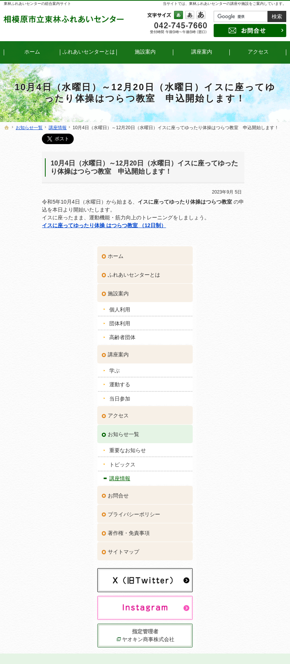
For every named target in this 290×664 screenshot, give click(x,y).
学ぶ (234, 258)
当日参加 (239, 286)
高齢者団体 (242, 225)
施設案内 (238, 181)
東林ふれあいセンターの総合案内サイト (37, 3)
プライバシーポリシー (254, 401)
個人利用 (239, 196)
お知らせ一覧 (243, 322)
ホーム (235, 143)
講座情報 (239, 366)
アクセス (238, 303)
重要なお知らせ (247, 338)
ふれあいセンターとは (254, 162)
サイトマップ (243, 439)
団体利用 (239, 211)
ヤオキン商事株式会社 (255, 513)
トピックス (242, 351)
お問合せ (238, 383)
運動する (239, 272)
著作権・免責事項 (248, 420)
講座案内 (238, 242)
